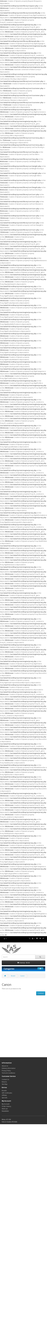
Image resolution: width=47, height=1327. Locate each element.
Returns (4, 1082)
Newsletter (5, 1111)
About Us (5, 1066)
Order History (6, 1106)
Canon (22, 976)
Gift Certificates (7, 1093)
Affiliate (4, 1095)
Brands (4, 1091)
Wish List (5, 1109)
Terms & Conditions (8, 1073)
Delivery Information (8, 1068)
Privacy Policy (6, 1071)
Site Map (4, 1084)
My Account (5, 1104)
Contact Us (5, 1079)
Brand (13, 976)
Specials (4, 1098)
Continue (41, 993)
